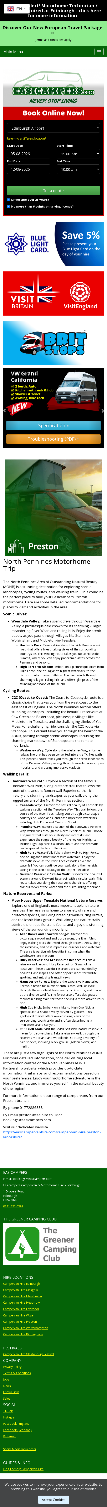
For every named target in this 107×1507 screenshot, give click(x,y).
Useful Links (11, 1392)
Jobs (6, 1379)
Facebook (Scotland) (17, 1430)
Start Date (15, 146)
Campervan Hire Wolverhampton (25, 1328)
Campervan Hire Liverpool (21, 1309)
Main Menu (13, 51)
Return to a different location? (26, 138)
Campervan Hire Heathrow (21, 1302)
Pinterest (9, 1436)
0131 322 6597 (13, 1206)
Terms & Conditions (17, 1373)
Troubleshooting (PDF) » (53, 439)
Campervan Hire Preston (20, 1321)
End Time (64, 161)
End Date (14, 161)
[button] (10, 408)
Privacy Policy (12, 1367)
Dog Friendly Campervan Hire (23, 1469)
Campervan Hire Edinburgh (21, 1284)
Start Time (65, 146)
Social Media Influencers (19, 1449)
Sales (6, 1398)
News (7, 1386)
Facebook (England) (17, 1424)
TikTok (8, 1411)
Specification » (53, 425)
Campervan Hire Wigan (19, 1315)
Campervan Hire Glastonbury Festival (28, 1354)
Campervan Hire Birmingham (23, 1334)
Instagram (10, 1417)
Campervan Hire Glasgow (20, 1290)
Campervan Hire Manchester (22, 1296)
